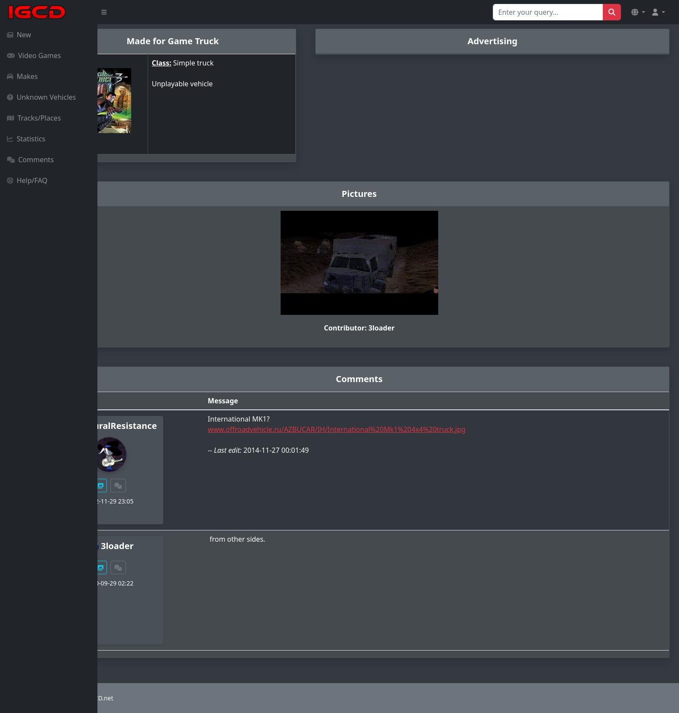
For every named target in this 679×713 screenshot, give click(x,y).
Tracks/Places (34, 118)
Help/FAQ (27, 180)
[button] (638, 12)
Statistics (26, 139)
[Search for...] (548, 12)
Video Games (34, 55)
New (19, 34)
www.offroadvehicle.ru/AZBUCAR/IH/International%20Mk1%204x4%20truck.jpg (380, 429)
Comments (30, 159)
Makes (22, 76)
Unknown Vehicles (41, 97)
